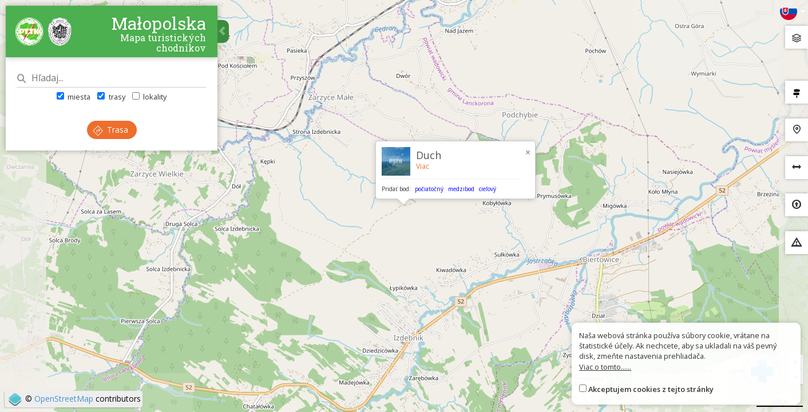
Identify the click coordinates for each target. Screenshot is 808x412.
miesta (73, 97)
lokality (149, 97)
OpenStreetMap (63, 398)
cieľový (487, 189)
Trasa (110, 129)
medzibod (461, 189)
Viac (422, 166)
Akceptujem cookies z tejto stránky (651, 389)
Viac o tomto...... (605, 367)
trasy (111, 97)
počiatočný (429, 189)
